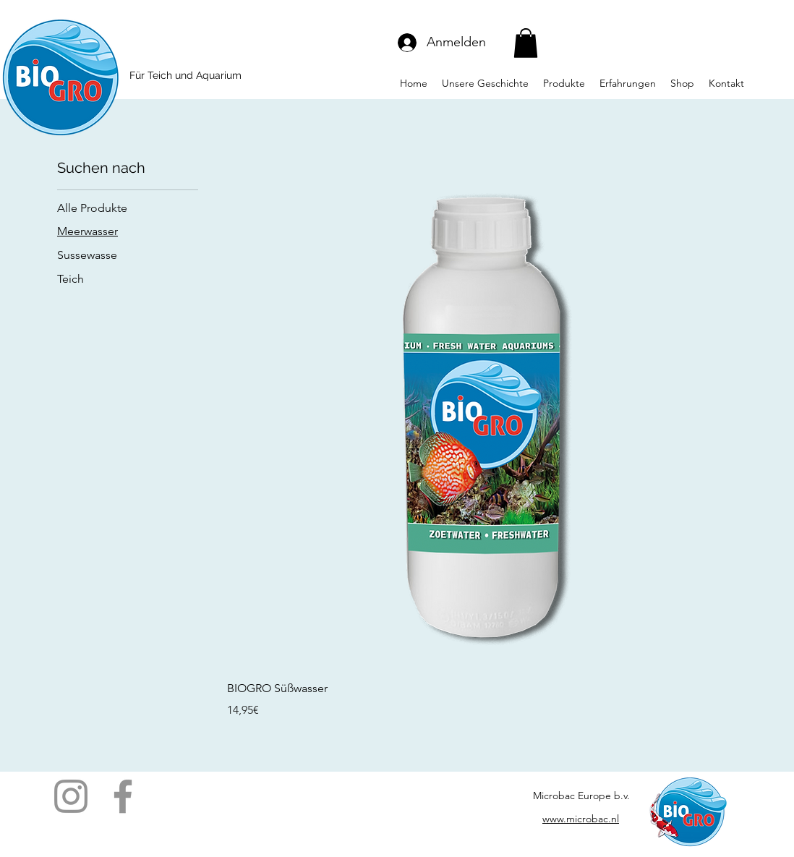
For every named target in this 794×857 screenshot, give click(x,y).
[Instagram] (70, 796)
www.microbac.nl (580, 818)
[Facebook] (123, 796)
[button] (525, 43)
